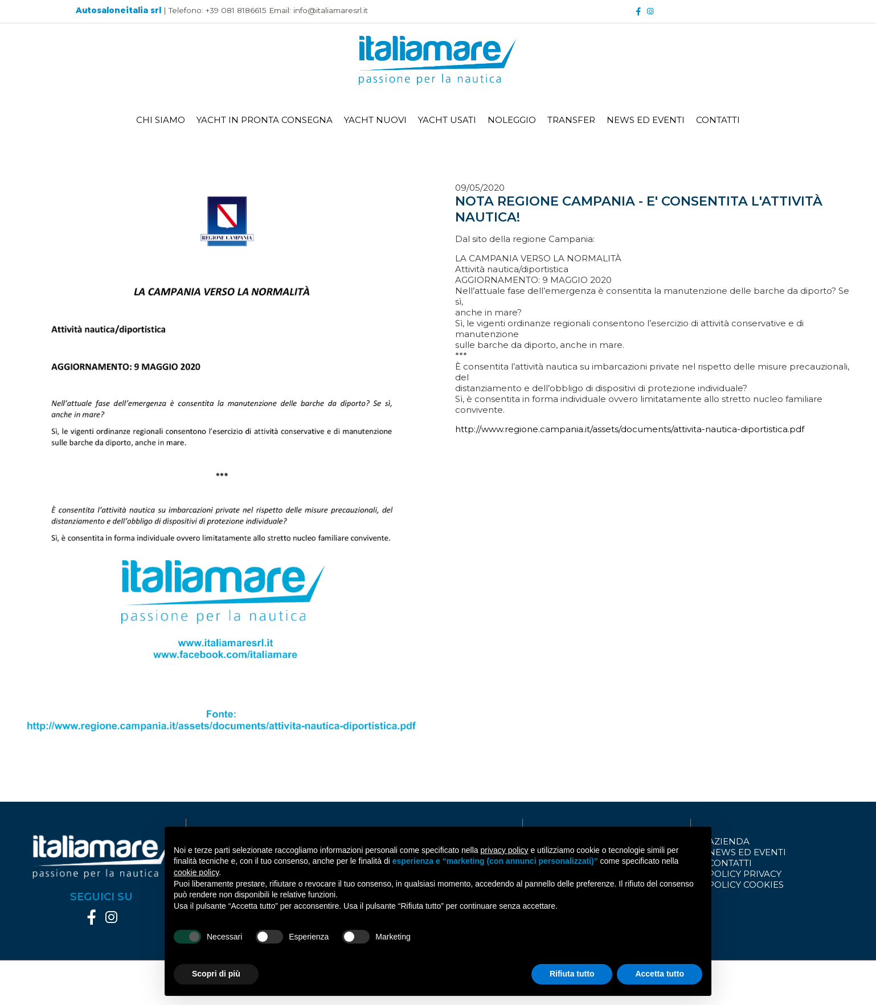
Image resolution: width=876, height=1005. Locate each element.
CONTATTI (718, 119)
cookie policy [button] (196, 872)
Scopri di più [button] (216, 973)
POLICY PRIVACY (744, 873)
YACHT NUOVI (375, 119)
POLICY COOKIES (746, 884)
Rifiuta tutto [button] (572, 973)
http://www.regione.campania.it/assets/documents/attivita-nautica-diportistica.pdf (629, 429)
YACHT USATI (447, 119)
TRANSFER (571, 119)
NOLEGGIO (512, 119)
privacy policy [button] (505, 850)
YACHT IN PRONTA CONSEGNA (265, 119)
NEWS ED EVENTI (646, 119)
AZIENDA (729, 841)
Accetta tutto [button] (659, 973)
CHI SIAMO (160, 119)
